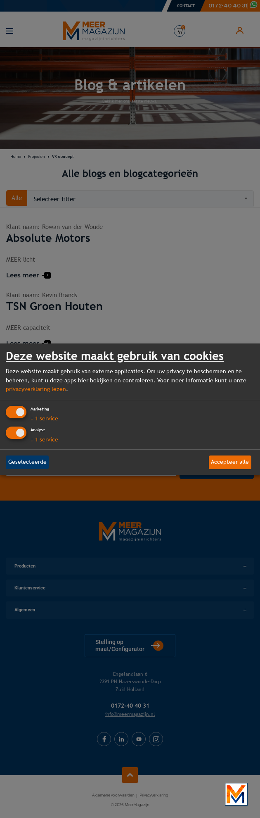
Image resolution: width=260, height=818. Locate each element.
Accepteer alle (230, 461)
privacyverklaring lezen (36, 389)
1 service (44, 418)
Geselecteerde (27, 461)
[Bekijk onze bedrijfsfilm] (236, 794)
